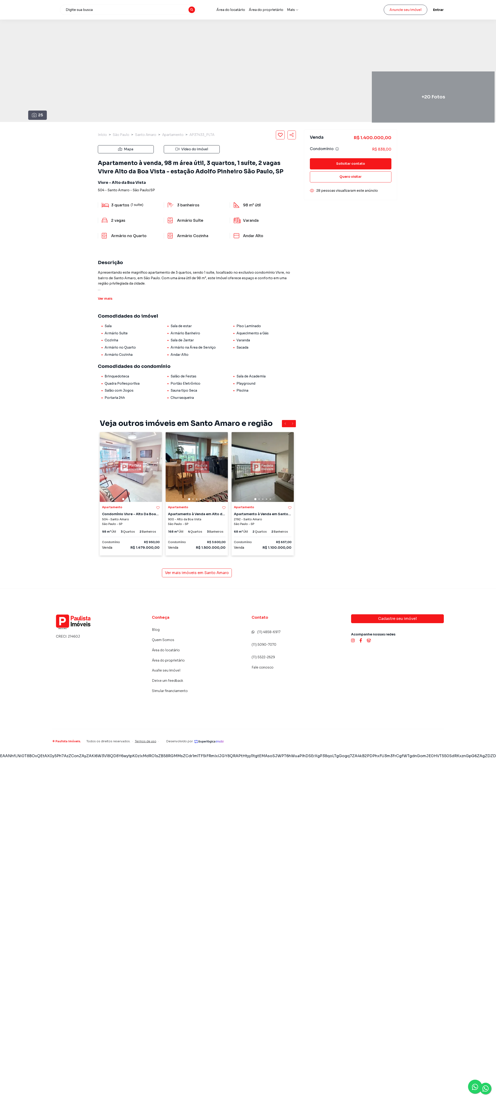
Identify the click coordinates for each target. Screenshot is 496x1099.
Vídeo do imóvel (191, 149)
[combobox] (163, 10)
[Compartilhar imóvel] (291, 135)
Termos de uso (145, 741)
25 (37, 115)
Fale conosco (263, 667)
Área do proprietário (301, 10)
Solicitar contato (350, 163)
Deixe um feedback (167, 681)
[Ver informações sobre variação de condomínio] (337, 149)
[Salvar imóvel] (280, 135)
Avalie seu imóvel (336, 10)
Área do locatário (265, 10)
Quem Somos (163, 640)
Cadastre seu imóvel (397, 618)
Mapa (125, 149)
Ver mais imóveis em (197, 573)
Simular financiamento (170, 691)
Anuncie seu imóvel (405, 10)
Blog (156, 630)
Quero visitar (350, 177)
